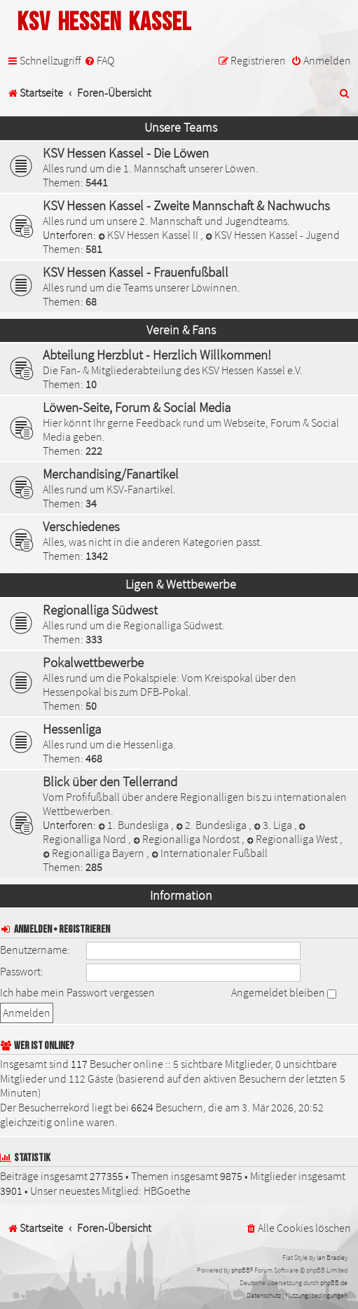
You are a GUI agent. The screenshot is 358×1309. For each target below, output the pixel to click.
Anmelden (33, 929)
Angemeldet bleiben (283, 992)
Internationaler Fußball (209, 853)
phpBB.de (333, 1282)
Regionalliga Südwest (100, 609)
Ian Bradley (332, 1257)
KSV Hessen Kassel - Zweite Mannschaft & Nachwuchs (186, 205)
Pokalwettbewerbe (93, 662)
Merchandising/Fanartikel (111, 473)
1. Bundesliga (134, 825)
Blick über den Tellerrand (110, 781)
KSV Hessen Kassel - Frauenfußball (135, 271)
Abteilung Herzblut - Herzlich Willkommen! (157, 354)
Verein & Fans (181, 330)
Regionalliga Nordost (187, 839)
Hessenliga (72, 728)
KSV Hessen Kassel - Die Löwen (126, 152)
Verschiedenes (81, 526)
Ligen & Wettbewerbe (180, 584)
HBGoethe (167, 1191)
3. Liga (274, 825)
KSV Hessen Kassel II (149, 235)
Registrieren (84, 929)
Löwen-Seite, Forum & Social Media (136, 407)
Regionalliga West (293, 839)
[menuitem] (99, 60)
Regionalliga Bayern (94, 853)
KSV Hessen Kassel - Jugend (272, 235)
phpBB (240, 1270)
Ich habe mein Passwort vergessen (77, 992)
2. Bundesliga (212, 825)
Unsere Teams (180, 127)
